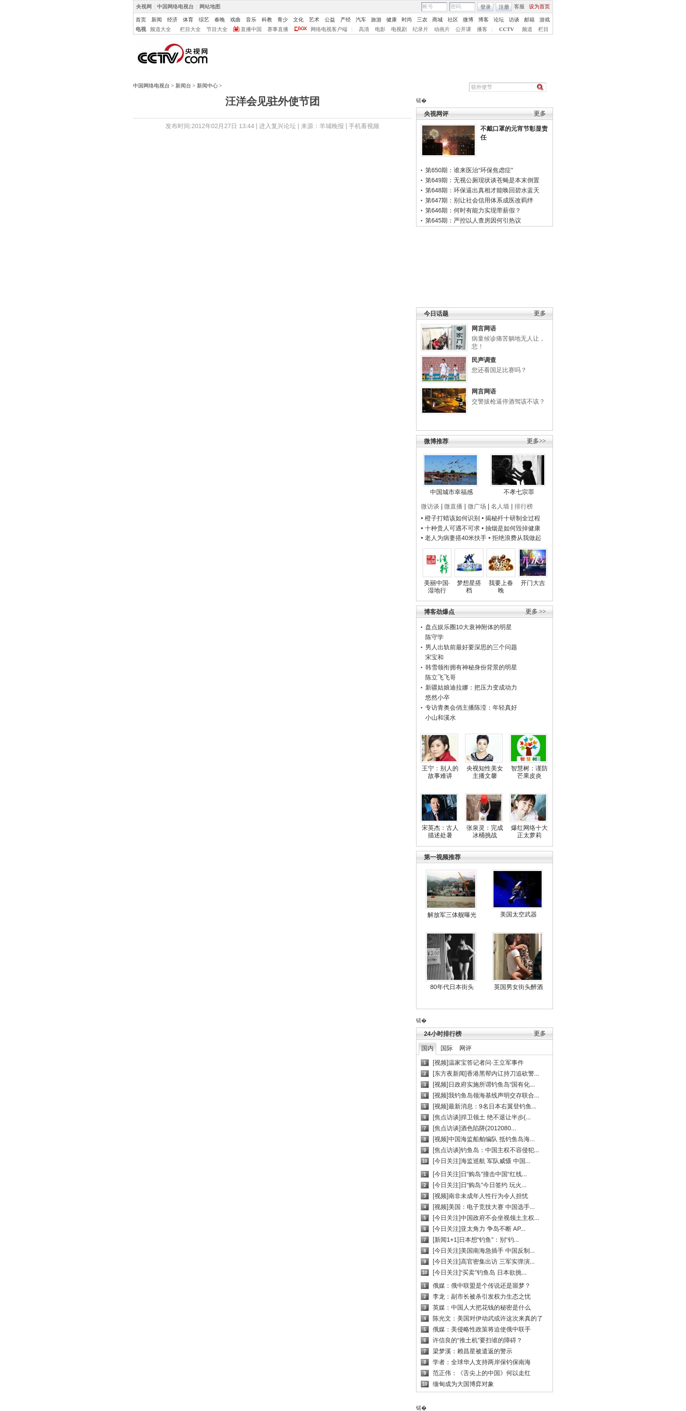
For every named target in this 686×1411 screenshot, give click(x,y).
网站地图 (210, 6)
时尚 (407, 20)
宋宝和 (434, 657)
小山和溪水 (440, 717)
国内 (427, 1048)
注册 (504, 7)
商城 (437, 20)
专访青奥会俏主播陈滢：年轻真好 (471, 707)
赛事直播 (277, 29)
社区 (453, 20)
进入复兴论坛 (277, 125)
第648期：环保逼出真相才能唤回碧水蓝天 (482, 190)
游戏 (544, 20)
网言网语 (484, 328)
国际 (447, 1048)
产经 (345, 20)
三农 (422, 20)
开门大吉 (533, 582)
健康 (391, 20)
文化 (298, 20)
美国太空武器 (518, 914)
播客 (482, 29)
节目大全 (217, 29)
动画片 (442, 29)
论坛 (499, 20)
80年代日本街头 (452, 986)
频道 (527, 29)
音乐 (251, 20)
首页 (141, 20)
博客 (483, 20)
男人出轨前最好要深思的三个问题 (471, 647)
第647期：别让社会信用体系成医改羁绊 (479, 200)
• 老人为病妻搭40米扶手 (453, 537)
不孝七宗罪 (519, 491)
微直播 (453, 506)
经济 (172, 20)
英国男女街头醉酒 (518, 986)
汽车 (361, 20)
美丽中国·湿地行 (437, 586)
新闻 (156, 20)
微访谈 (430, 506)
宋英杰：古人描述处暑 (440, 831)
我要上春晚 (501, 586)
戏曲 (235, 20)
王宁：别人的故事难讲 (440, 772)
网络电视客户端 (329, 29)
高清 (364, 29)
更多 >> (535, 611)
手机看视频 (364, 125)
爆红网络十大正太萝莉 (529, 831)
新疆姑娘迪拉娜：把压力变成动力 (471, 687)
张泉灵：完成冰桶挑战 (484, 831)
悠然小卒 (437, 697)
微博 (468, 20)
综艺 (204, 20)
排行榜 (523, 506)
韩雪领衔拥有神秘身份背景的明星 (471, 667)
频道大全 (160, 29)
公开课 (463, 29)
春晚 (219, 20)
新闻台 (183, 86)
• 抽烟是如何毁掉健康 (511, 528)
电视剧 (399, 29)
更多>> (536, 441)
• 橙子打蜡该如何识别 (450, 518)
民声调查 (484, 359)
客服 (519, 6)
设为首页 (539, 6)
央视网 (144, 6)
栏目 (543, 29)
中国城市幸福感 (451, 491)
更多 (540, 113)
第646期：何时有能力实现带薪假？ (473, 210)
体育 (188, 20)
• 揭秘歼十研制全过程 (511, 518)
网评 (465, 1048)
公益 (330, 20)
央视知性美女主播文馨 (484, 772)
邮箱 (529, 20)
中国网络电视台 (175, 6)
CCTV (506, 29)
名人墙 (500, 506)
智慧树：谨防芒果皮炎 (529, 772)
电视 (141, 29)
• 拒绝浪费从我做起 (514, 537)
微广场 (477, 506)
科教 (267, 20)
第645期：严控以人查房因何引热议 (473, 220)
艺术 (314, 20)
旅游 (376, 20)
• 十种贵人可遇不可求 (451, 528)
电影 (380, 29)
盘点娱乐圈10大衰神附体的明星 (468, 627)
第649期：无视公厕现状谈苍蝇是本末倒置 (482, 180)
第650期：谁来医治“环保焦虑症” (469, 170)
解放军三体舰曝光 (451, 914)
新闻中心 (207, 86)
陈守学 (434, 637)
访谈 (514, 20)
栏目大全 (190, 29)
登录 (485, 7)
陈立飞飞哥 (440, 677)
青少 (282, 20)
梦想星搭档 (469, 586)
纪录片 (420, 29)
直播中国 (251, 29)
